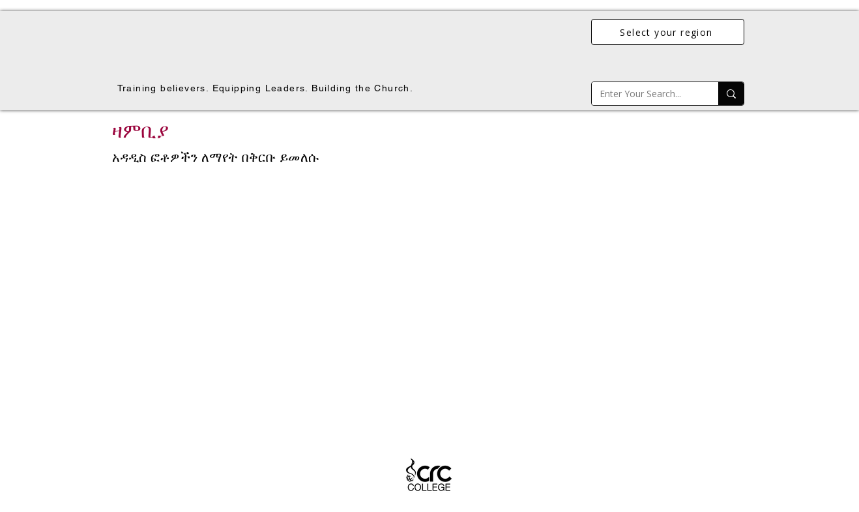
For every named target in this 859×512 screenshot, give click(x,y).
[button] (429, 299)
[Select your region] (667, 32)
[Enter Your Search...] (645, 93)
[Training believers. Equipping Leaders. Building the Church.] (266, 88)
